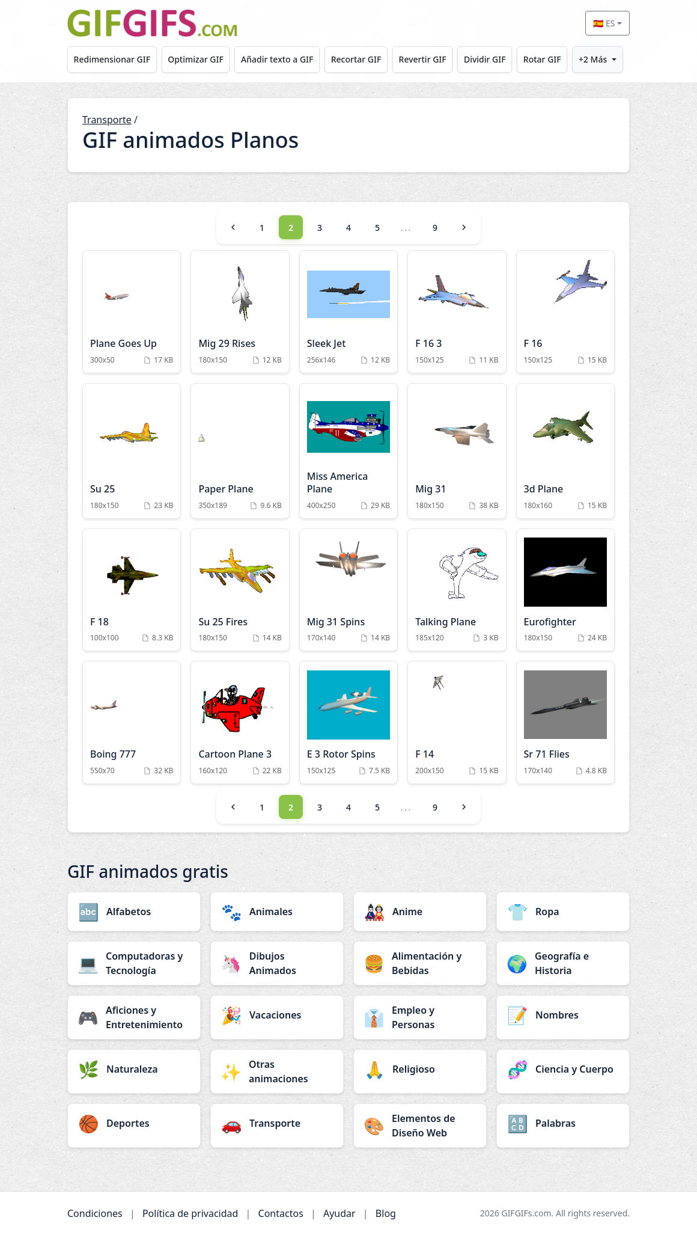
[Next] (464, 227)
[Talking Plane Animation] (456, 590)
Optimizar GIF (196, 59)
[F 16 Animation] (565, 312)
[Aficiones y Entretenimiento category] (134, 1017)
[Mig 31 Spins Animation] (348, 590)
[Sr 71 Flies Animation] (565, 722)
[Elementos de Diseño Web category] (420, 1125)
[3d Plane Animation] (565, 451)
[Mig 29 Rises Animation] (239, 312)
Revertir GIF (422, 59)
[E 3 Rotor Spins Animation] (348, 722)
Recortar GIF (356, 59)
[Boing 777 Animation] (131, 722)
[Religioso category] (420, 1069)
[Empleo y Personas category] (420, 1017)
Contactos (280, 1213)
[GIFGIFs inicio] (152, 23)
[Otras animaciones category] (277, 1071)
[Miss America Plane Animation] (348, 451)
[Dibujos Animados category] (277, 963)
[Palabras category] (563, 1123)
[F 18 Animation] (131, 590)
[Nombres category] (563, 1015)
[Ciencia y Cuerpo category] (563, 1069)
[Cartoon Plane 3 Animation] (239, 722)
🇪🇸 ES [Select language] (604, 23)
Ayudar (339, 1213)
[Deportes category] (134, 1123)
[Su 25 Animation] (131, 451)
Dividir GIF (485, 59)
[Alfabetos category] (134, 911)
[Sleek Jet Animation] (348, 312)
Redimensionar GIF (112, 59)
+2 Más (593, 59)
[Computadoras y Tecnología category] (134, 963)
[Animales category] (277, 911)
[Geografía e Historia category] (563, 963)
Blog (386, 1213)
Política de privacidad (190, 1213)
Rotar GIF (542, 59)
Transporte (107, 119)
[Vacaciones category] (277, 1015)
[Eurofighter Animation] (565, 590)
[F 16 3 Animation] (456, 312)
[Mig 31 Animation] (456, 451)
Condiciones (95, 1213)
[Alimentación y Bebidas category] (420, 963)
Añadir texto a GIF (277, 59)
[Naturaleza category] (134, 1069)
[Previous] (233, 227)
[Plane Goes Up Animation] (131, 312)
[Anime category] (420, 911)
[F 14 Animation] (456, 722)
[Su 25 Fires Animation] (239, 590)
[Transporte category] (277, 1123)
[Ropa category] (563, 911)
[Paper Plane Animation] (239, 451)
